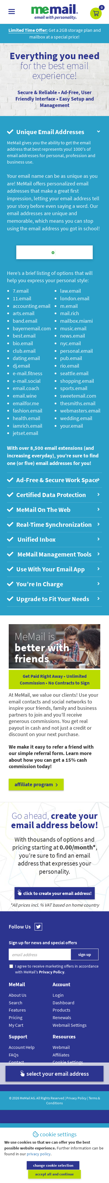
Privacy (60, 1070)
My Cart (16, 1025)
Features (17, 1010)
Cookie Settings (68, 1062)
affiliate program (36, 784)
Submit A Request (26, 1077)
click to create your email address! (55, 893)
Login (58, 995)
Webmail (61, 1047)
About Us (17, 995)
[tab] (54, 132)
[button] (96, 13)
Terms (59, 1077)
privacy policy (39, 1162)
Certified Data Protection (53, 495)
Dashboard (63, 1002)
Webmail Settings (70, 1025)
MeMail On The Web (53, 509)
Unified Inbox (53, 539)
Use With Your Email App (53, 569)
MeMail (25, 1098)
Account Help (22, 1047)
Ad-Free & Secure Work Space (53, 480)
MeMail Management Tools (53, 554)
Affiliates (61, 1055)
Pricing (15, 1017)
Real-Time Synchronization (53, 524)
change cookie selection (28, 1174)
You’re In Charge (53, 584)
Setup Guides (22, 1070)
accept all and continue (80, 1174)
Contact (16, 1062)
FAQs (14, 1055)
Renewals (62, 1017)
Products (61, 1010)
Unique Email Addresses (54, 132)
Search (15, 1002)
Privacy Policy (76, 1098)
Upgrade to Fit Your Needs (53, 599)
